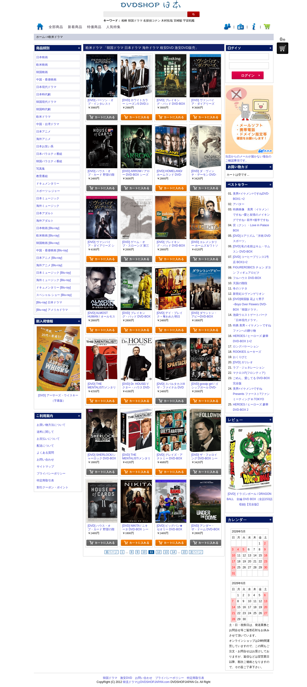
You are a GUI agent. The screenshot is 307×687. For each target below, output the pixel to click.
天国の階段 (240, 283)
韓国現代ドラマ (46, 102)
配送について (45, 445)
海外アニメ (43, 139)
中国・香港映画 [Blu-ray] (52, 250)
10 (144, 552)
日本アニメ (43, 131)
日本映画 (42, 57)
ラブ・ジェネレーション (249, 367)
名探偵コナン (151, 20)
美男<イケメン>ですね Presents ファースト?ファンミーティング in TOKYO (251, 394)
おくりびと (240, 357)
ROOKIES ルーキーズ (247, 351)
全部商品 (56, 27)
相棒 (124, 20)
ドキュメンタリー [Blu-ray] (53, 287)
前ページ (111, 552)
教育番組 (42, 176)
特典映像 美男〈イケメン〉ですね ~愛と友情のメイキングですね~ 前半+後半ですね (251, 215)
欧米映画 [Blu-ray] (47, 235)
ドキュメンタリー (47, 183)
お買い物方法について (51, 425)
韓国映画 (42, 72)
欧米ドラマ (55, 37)
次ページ (196, 552)
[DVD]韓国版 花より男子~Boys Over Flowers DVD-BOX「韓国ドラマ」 (250, 304)
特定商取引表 (45, 480)
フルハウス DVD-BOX (247, 278)
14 (173, 552)
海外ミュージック (47, 206)
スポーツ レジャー (48, 191)
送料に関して (45, 431)
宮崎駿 (178, 20)
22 (184, 552)
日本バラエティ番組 (49, 154)
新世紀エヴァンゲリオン (249, 293)
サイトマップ (45, 466)
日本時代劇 (43, 94)
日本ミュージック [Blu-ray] (53, 272)
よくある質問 (45, 452)
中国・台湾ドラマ (47, 124)
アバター (238, 204)
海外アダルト (44, 220)
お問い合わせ (45, 459)
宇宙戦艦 (189, 20)
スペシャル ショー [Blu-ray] (53, 295)
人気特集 (113, 27)
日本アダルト (44, 213)
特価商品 (94, 27)
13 (166, 552)
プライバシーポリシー (51, 473)
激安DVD (126, 678)
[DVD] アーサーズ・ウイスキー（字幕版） (58, 395)
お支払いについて (48, 438)
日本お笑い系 (44, 146)
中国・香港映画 (46, 79)
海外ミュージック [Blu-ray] (53, 280)
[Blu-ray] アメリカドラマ (52, 310)
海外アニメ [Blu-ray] (49, 265)
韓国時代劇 (43, 109)
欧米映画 (42, 64)
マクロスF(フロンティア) (249, 373)
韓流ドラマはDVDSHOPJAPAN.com (146, 682)
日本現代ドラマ (46, 87)
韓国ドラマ (135, 20)
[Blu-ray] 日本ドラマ (49, 302)
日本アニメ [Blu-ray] (49, 258)
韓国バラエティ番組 (49, 161)
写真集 (40, 168)
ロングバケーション (246, 346)
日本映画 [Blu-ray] (47, 228)
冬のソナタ (240, 288)
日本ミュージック (47, 198)
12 (158, 552)
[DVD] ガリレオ (243, 362)
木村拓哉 (167, 20)
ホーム (40, 37)
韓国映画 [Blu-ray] (47, 243)
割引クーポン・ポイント (52, 487)
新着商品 (75, 27)
